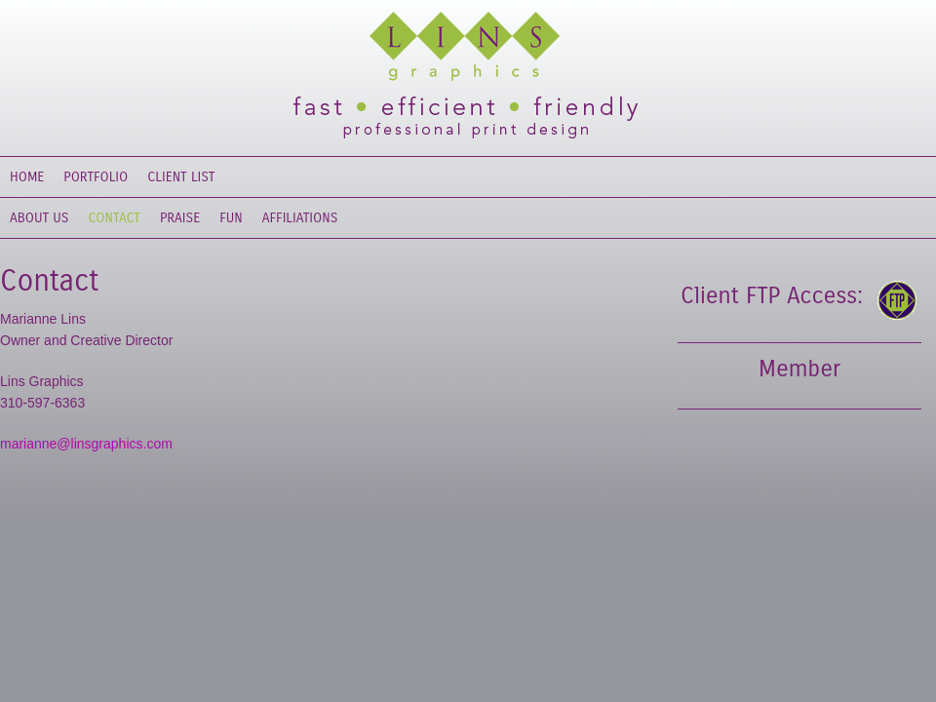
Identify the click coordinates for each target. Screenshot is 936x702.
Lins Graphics (448, 49)
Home (27, 177)
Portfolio (95, 177)
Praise (180, 218)
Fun (231, 218)
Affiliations (300, 218)
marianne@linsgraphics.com (86, 443)
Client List (180, 177)
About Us (39, 218)
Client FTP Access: (772, 295)
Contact (115, 218)
